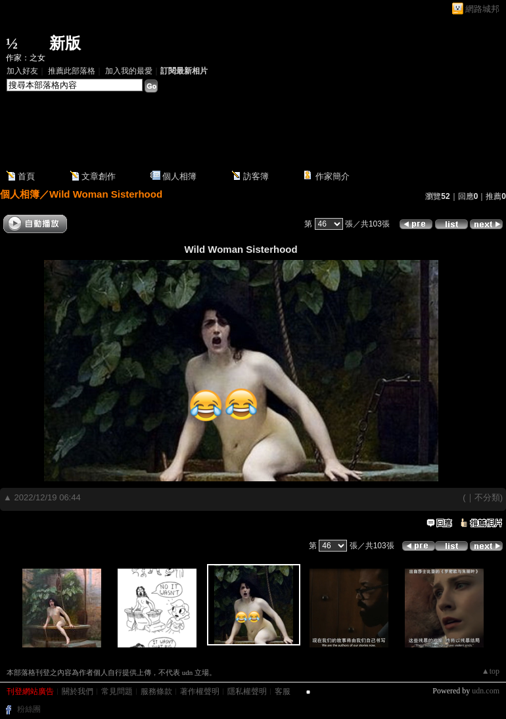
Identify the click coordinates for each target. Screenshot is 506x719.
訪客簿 (256, 176)
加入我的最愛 (128, 71)
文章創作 (98, 176)
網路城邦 (482, 9)
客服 (282, 691)
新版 (65, 43)
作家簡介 (332, 176)
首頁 (26, 176)
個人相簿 (179, 176)
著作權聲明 (199, 691)
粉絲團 (29, 709)
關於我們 (77, 691)
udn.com (485, 690)
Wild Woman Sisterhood (105, 194)
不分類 (487, 497)
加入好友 (22, 71)
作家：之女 (25, 57)
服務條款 (156, 691)
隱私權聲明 (247, 691)
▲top (490, 671)
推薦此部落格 (71, 71)
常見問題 (117, 691)
